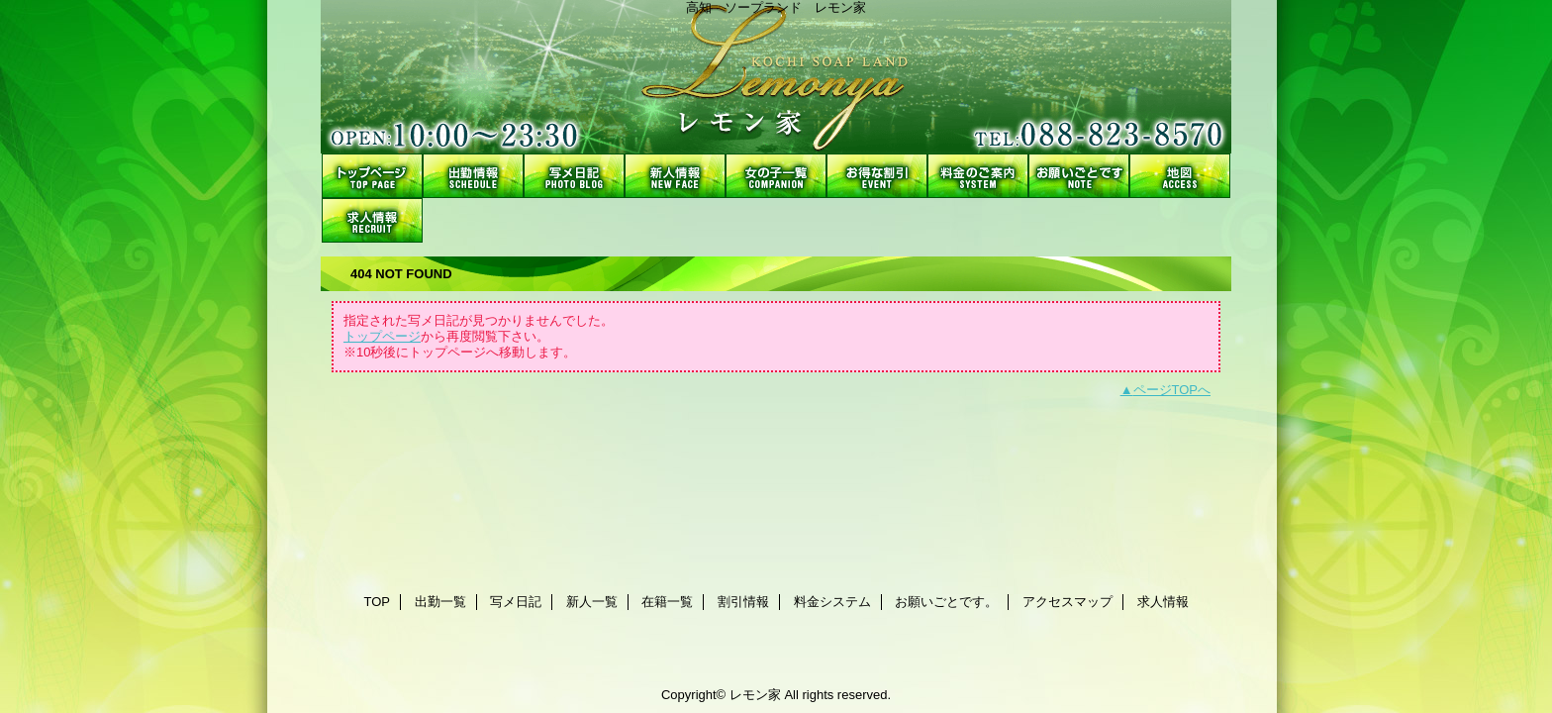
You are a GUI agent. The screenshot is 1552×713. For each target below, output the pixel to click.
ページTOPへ (1172, 389)
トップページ (382, 336)
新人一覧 (675, 175)
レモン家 (776, 76)
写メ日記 (574, 175)
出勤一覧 (473, 175)
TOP (372, 175)
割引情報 (876, 175)
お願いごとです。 (1078, 175)
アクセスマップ (1179, 175)
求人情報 (372, 220)
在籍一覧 (776, 175)
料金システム (977, 175)
